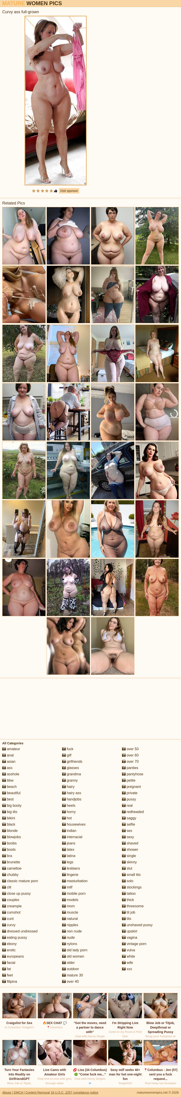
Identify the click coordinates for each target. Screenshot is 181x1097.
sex (127, 831)
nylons (69, 944)
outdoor (70, 969)
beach (9, 787)
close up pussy (16, 893)
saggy (129, 818)
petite (129, 780)
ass (7, 768)
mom (68, 906)
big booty (11, 805)
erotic (9, 950)
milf (67, 887)
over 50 (130, 749)
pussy (129, 799)
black (8, 824)
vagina (129, 937)
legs (67, 862)
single (129, 856)
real (127, 805)
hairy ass (71, 793)
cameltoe (11, 868)
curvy (9, 925)
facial (8, 963)
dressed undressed (20, 931)
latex (68, 849)
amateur (11, 749)
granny (70, 780)
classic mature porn (20, 881)
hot (67, 818)
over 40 (70, 981)
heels (68, 805)
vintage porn (134, 944)
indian (69, 831)
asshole (10, 774)
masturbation (75, 881)
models (70, 900)
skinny (129, 862)
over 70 (130, 761)
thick (128, 900)
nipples (70, 925)
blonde (10, 831)
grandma (71, 774)
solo (127, 881)
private (129, 793)
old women (73, 956)
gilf (66, 755)
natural (70, 919)
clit (6, 887)
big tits (9, 812)
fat (6, 969)
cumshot (11, 912)
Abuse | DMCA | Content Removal (26, 1092)
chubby (10, 875)
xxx (127, 969)
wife (127, 963)
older (68, 963)
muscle (70, 912)
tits (126, 919)
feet (7, 975)
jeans (68, 843)
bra (7, 856)
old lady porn (74, 950)
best (8, 799)
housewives (74, 824)
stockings (132, 887)
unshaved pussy (137, 925)
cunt (8, 919)
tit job (128, 912)
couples (10, 900)
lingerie (70, 875)
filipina (9, 981)
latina (68, 856)
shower (130, 849)
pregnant (131, 787)
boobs (9, 843)
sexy (128, 837)
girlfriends (72, 761)
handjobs (71, 799)
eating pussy (14, 937)
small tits (131, 875)
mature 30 (72, 975)
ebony (9, 944)
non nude (72, 931)
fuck (67, 749)
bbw (8, 780)
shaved (130, 843)
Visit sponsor (69, 191)
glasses (70, 768)
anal (8, 755)
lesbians (71, 868)
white (128, 956)
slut (127, 868)
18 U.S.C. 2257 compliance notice (74, 1092)
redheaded (133, 812)
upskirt (129, 931)
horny (69, 812)
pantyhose (132, 774)
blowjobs (11, 837)
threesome (133, 906)
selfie (128, 824)
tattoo (129, 893)
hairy (68, 787)
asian (9, 761)
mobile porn (74, 893)
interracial (72, 837)
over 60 (130, 755)
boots (9, 849)
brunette (11, 862)
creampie (12, 906)
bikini (8, 818)
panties (130, 768)
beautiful (11, 793)
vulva (128, 950)
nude (68, 937)
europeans (13, 956)
